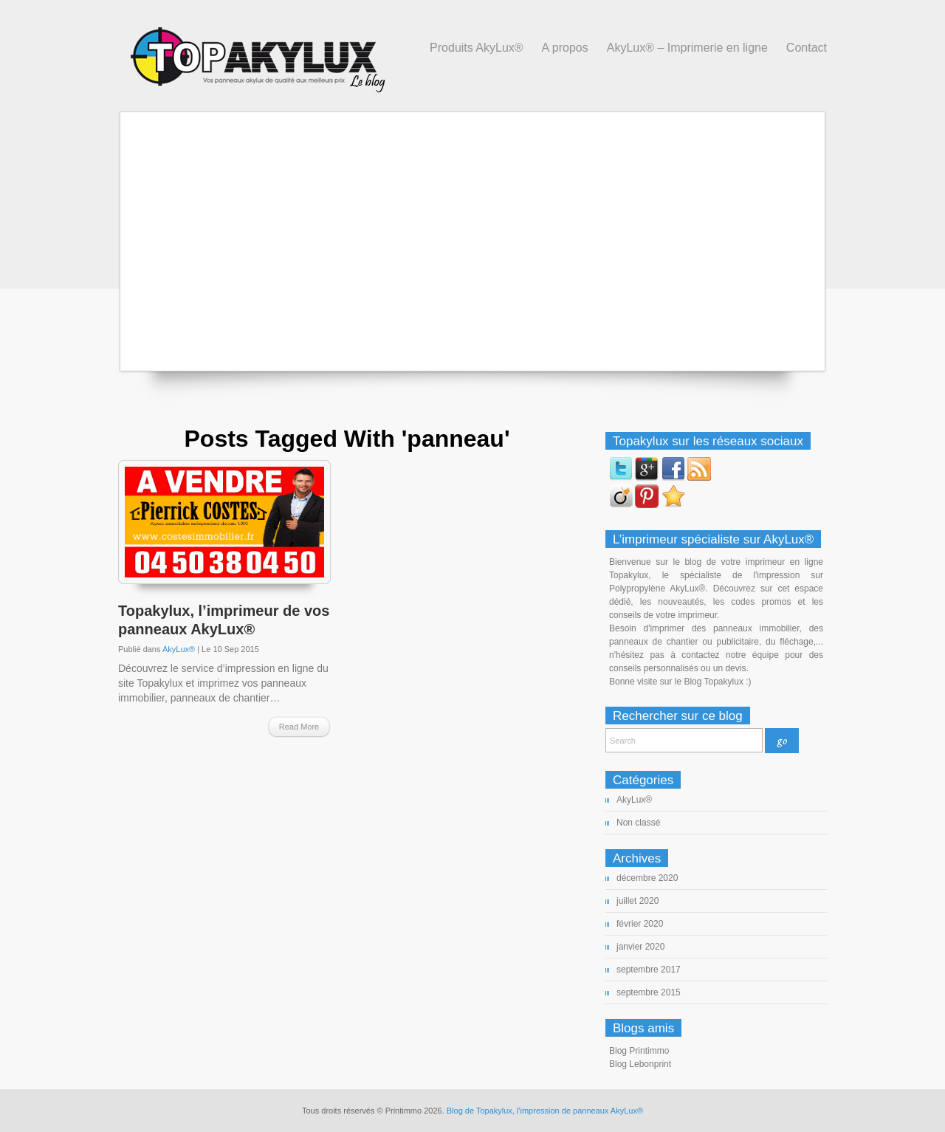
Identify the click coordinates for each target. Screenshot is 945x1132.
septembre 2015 (648, 992)
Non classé (638, 822)
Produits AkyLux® (476, 47)
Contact (806, 47)
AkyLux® (178, 649)
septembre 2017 (648, 969)
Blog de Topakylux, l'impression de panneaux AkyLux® (545, 1110)
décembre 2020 (647, 878)
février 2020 (639, 924)
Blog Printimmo (639, 1051)
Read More (299, 726)
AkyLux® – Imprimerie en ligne (687, 47)
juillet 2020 (637, 901)
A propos (565, 47)
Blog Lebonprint (640, 1064)
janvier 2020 (640, 946)
